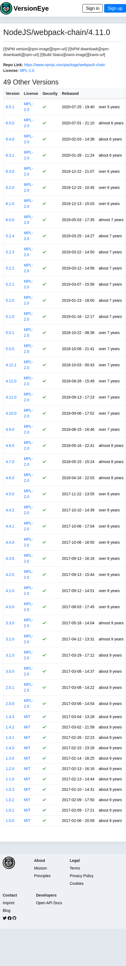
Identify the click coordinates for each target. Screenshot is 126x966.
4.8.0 (10, 445)
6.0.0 (10, 220)
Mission (40, 868)
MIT (27, 717)
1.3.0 (10, 758)
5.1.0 (10, 316)
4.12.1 (11, 365)
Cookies (77, 883)
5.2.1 (10, 284)
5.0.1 (10, 332)
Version (13, 93)
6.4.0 (10, 139)
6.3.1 (10, 155)
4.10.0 (11, 413)
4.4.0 (10, 542)
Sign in (92, 8)
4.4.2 (10, 510)
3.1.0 (10, 655)
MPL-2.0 (27, 70)
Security (50, 93)
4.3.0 (10, 558)
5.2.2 (10, 268)
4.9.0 (10, 429)
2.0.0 (10, 703)
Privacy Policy (82, 876)
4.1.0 (10, 591)
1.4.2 (10, 727)
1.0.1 (10, 810)
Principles (42, 876)
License (31, 93)
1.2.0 (10, 768)
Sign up (115, 8)
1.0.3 (10, 789)
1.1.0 (10, 779)
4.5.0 (10, 494)
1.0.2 (10, 800)
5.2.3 (10, 252)
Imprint (8, 903)
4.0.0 (10, 607)
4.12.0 (11, 381)
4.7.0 (10, 461)
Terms (75, 868)
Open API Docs (49, 903)
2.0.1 (10, 687)
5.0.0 (10, 349)
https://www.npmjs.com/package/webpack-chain (64, 65)
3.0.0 (10, 671)
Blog (6, 910)
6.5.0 (10, 123)
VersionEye (31, 8)
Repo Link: (13, 65)
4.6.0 (10, 478)
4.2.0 (10, 574)
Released (70, 93)
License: (11, 70)
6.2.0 (10, 187)
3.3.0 (10, 623)
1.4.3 (10, 717)
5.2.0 (10, 300)
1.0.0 (10, 820)
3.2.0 (10, 639)
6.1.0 (10, 203)
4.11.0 (11, 397)
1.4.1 (10, 737)
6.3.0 (10, 171)
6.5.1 (10, 107)
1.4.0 (10, 748)
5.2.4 (10, 236)
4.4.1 (10, 526)
